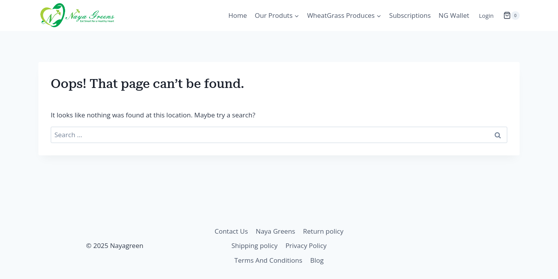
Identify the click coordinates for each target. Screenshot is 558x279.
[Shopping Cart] (511, 15)
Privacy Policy (306, 245)
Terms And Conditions (268, 260)
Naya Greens (275, 231)
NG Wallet (454, 15)
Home (237, 15)
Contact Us (231, 231)
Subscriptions (410, 15)
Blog (317, 260)
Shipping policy (254, 245)
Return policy (323, 231)
